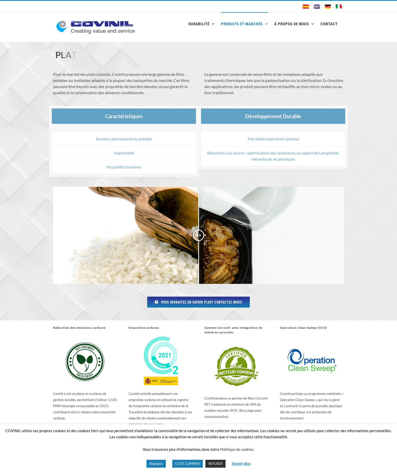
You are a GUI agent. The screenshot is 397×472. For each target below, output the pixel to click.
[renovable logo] (84, 337)
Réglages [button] (156, 464)
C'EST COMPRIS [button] (187, 464)
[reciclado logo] (236, 341)
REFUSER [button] (215, 464)
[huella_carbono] (160, 337)
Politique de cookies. (237, 449)
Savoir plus (241, 463)
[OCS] (312, 337)
